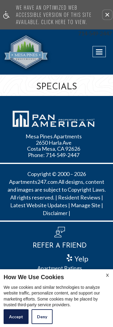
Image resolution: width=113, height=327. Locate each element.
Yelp (80, 258)
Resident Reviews (79, 198)
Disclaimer (55, 213)
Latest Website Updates (38, 205)
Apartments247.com (33, 182)
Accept (16, 316)
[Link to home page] (16, 52)
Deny (42, 316)
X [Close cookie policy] (107, 275)
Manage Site (85, 205)
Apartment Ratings (59, 268)
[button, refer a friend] (59, 240)
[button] (107, 15)
